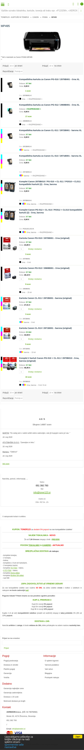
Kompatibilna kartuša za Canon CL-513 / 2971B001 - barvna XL (50, 156)
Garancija (8, 673)
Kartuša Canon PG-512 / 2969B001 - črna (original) (44, 268)
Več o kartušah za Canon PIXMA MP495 (17, 57)
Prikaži (6, 66)
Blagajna (48, 673)
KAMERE (46, 545)
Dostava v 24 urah (11, 697)
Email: (9, 729)
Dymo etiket (15, 573)
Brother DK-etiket (17, 575)
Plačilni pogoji (9, 669)
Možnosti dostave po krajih (14, 701)
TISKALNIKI (34, 545)
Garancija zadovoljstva (13, 693)
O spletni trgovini (52, 661)
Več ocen (5, 464)
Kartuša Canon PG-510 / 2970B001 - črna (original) (44, 238)
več (27, 590)
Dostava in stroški (11, 665)
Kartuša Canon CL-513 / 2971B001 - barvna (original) (45, 328)
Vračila (6, 677)
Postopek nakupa (52, 677)
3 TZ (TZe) (7, 570)
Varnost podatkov (52, 665)
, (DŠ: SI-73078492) (21, 712)
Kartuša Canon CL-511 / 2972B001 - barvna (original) (45, 298)
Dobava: (22, 84)
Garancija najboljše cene (14, 688)
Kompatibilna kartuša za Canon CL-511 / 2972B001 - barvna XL (50, 130)
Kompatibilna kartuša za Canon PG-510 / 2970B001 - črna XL (49, 79)
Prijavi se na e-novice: (11, 638)
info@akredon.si (18, 729)
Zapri (77, 736)
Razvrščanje (8, 71)
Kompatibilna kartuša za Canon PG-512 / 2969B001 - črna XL (49, 105)
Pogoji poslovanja (11, 661)
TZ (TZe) (14, 568)
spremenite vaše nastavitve (14, 746)
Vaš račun (49, 669)
